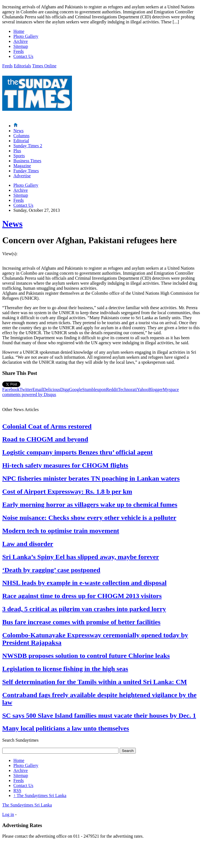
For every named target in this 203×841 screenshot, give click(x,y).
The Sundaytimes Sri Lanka (39, 795)
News (18, 130)
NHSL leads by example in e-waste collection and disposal (84, 582)
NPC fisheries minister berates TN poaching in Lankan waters (91, 478)
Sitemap (20, 46)
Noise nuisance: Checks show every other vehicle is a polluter (89, 517)
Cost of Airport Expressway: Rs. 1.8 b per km (67, 491)
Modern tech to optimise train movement (60, 530)
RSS (17, 790)
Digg (64, 389)
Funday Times (26, 170)
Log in (8, 814)
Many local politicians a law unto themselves (65, 728)
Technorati (127, 389)
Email (37, 389)
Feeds (18, 51)
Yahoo (142, 389)
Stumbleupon (94, 389)
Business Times (27, 160)
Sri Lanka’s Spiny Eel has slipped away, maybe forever (80, 556)
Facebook (11, 389)
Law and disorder (27, 543)
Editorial (21, 140)
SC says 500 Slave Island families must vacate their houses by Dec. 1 (99, 715)
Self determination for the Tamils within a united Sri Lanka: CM (94, 681)
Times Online (44, 65)
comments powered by (29, 394)
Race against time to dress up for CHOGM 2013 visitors (82, 595)
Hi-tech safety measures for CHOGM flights (65, 465)
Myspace (171, 389)
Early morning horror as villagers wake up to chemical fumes (89, 504)
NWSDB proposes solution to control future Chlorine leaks (86, 655)
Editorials (22, 65)
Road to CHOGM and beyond (45, 439)
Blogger (155, 389)
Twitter (26, 389)
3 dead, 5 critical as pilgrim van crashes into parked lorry (84, 609)
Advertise (22, 175)
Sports (19, 155)
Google (75, 389)
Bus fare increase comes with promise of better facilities (81, 622)
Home (18, 31)
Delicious (51, 389)
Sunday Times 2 (27, 145)
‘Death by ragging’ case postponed (51, 570)
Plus (17, 150)
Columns (21, 135)
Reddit (112, 389)
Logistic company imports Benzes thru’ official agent (77, 452)
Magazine (22, 165)
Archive (20, 41)
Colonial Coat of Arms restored (46, 426)
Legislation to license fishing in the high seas (65, 668)
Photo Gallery (25, 36)
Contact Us (23, 56)
